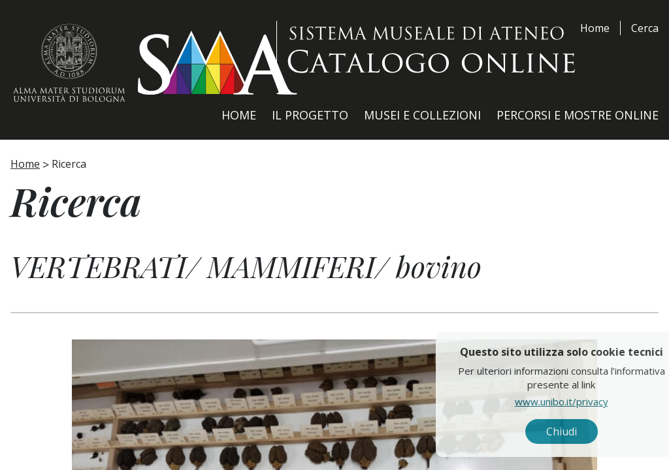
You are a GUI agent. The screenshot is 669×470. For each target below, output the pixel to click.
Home (595, 28)
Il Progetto (310, 115)
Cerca (645, 28)
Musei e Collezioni (422, 115)
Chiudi (592, 431)
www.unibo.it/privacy (592, 401)
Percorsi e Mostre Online (578, 115)
